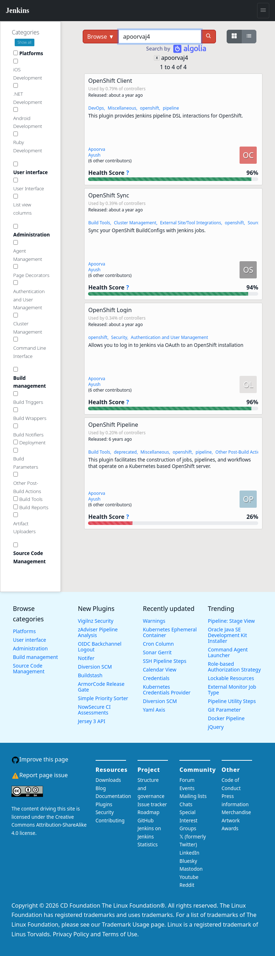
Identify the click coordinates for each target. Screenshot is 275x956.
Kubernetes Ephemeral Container (170, 632)
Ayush (94, 155)
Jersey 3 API (91, 721)
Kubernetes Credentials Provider (166, 689)
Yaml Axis (154, 709)
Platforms (24, 631)
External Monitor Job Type (232, 689)
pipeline (171, 108)
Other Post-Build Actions (240, 452)
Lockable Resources (231, 678)
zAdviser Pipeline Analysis (98, 632)
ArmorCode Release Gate (101, 686)
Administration (30, 648)
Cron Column (158, 643)
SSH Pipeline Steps (164, 661)
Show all (25, 42)
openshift (149, 108)
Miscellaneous (122, 108)
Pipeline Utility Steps (232, 701)
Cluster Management (135, 223)
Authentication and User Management (169, 337)
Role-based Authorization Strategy (234, 666)
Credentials (156, 678)
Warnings (154, 620)
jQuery (216, 726)
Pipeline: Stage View (231, 620)
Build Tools (99, 223)
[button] (173, 129)
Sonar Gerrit (157, 652)
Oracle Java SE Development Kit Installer (227, 635)
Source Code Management (28, 668)
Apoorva (96, 149)
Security (119, 337)
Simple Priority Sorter (103, 698)
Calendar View (159, 669)
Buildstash (90, 675)
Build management (35, 657)
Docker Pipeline (226, 718)
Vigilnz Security (96, 620)
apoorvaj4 (174, 58)
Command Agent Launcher (228, 652)
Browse (100, 36)
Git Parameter (224, 709)
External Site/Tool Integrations (190, 223)
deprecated (125, 452)
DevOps (96, 108)
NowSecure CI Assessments (94, 709)
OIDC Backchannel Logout (100, 646)
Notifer (86, 658)
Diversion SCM (95, 666)
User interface (29, 639)
